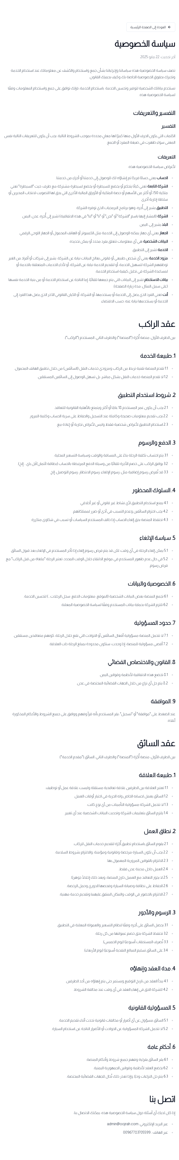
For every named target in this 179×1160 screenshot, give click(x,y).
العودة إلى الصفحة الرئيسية (150, 27)
